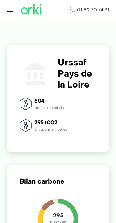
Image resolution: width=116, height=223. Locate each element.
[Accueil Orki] (31, 10)
